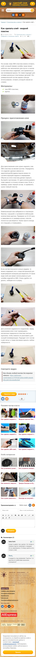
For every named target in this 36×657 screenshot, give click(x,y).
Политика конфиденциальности (9, 600)
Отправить (11, 531)
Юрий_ (11, 555)
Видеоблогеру (5, 595)
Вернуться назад (9, 394)
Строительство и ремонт (23, 34)
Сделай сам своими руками (18, 4)
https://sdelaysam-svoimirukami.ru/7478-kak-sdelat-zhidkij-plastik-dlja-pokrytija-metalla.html (18, 378)
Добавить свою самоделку (8, 591)
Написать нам (4, 598)
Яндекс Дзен (4, 588)
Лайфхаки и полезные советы (10, 36)
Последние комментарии (8, 593)
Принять (18, 652)
